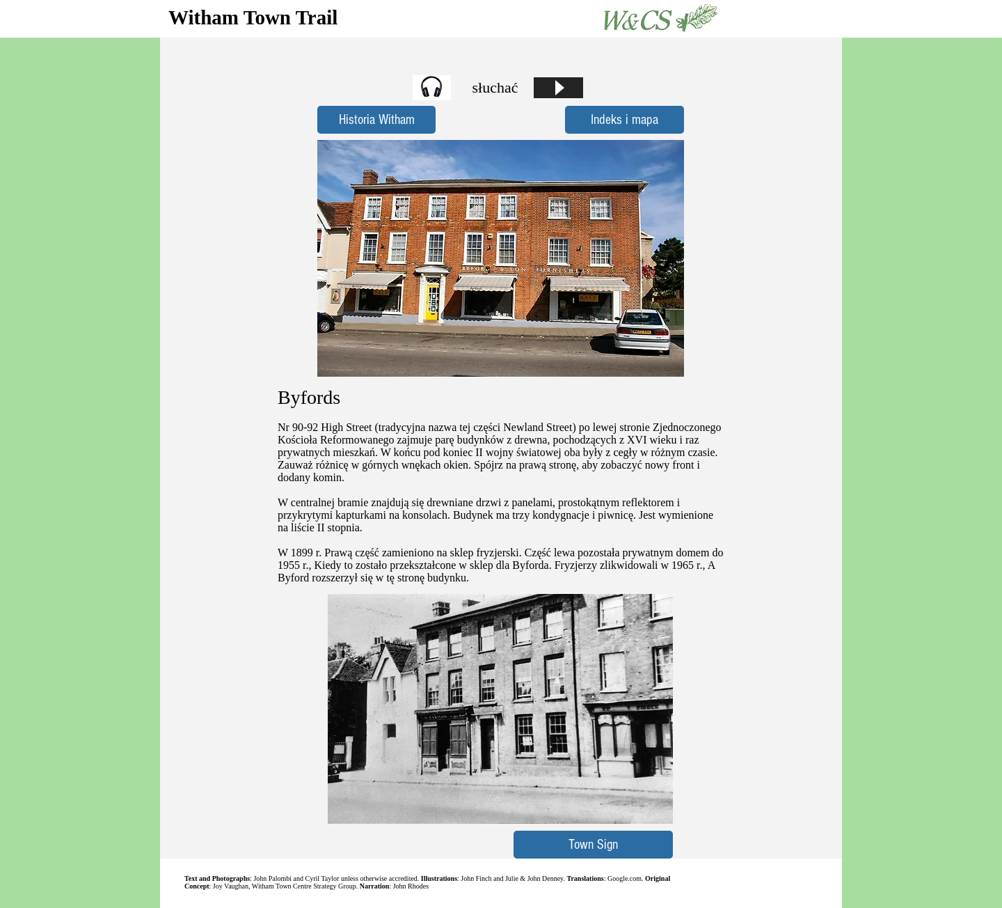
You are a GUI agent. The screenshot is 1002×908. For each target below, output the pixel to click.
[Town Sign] (593, 845)
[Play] (558, 87)
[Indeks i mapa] (624, 120)
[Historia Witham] (376, 120)
